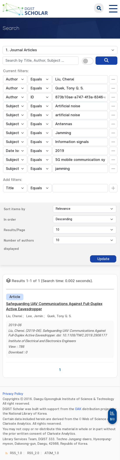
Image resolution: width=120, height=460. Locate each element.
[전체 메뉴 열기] (113, 8)
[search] (106, 60)
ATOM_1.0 (52, 453)
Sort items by (14, 209)
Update (103, 259)
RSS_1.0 (16, 453)
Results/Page (14, 230)
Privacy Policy (13, 394)
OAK (78, 409)
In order (10, 219)
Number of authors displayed (19, 245)
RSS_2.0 (33, 453)
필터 (112, 419)
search (99, 8)
